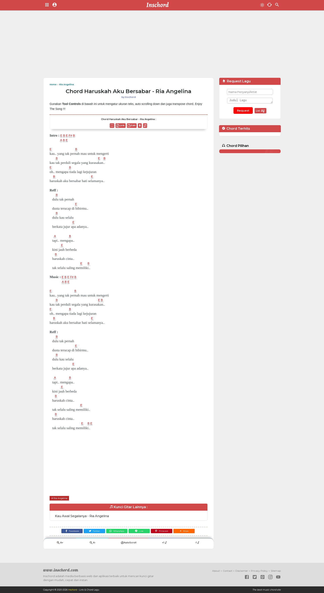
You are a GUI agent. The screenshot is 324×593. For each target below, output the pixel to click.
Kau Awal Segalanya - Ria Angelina (82, 516)
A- (92, 544)
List (260, 111)
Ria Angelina (61, 498)
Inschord (73, 589)
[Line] (140, 532)
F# (72, 135)
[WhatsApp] (115, 532)
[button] (190, 532)
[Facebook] (66, 532)
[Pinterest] (165, 532)
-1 (197, 544)
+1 (165, 544)
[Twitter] (91, 532)
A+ (59, 544)
